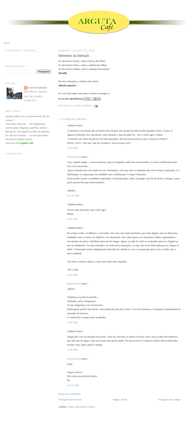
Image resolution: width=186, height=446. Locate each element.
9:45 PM (72, 274)
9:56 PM (72, 322)
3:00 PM (72, 349)
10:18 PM (73, 195)
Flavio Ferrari (74, 156)
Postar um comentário (69, 393)
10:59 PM (73, 385)
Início (7, 42)
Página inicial (120, 399)
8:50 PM (72, 219)
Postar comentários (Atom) (81, 406)
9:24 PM (72, 148)
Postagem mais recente (70, 399)
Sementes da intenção (73, 56)
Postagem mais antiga (169, 399)
